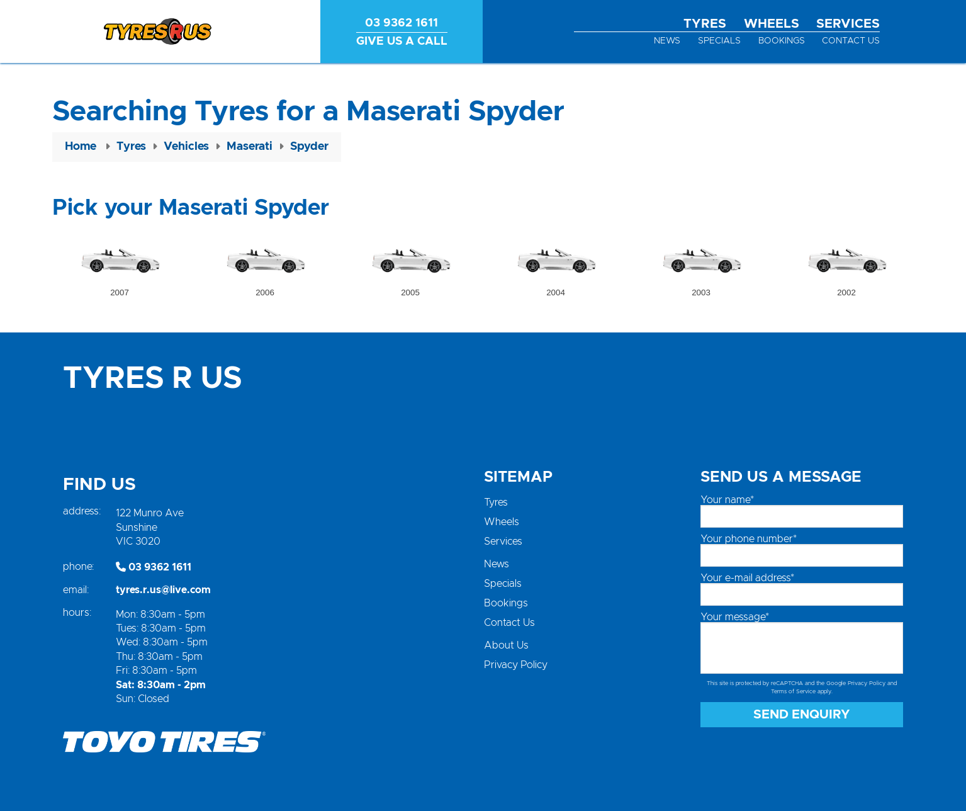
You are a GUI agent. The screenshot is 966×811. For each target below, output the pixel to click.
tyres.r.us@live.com (163, 590)
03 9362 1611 (153, 567)
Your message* (734, 617)
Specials (719, 41)
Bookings (781, 41)
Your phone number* (748, 539)
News (667, 41)
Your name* (727, 500)
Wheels (771, 24)
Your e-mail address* (747, 578)
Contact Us (851, 41)
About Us (506, 645)
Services (848, 24)
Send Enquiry (801, 714)
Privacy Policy (516, 665)
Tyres (704, 24)
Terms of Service (793, 692)
